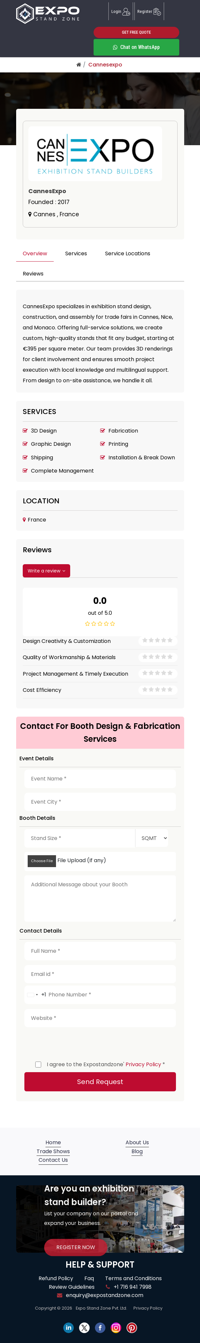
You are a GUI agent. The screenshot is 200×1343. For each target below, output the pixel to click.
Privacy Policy (143, 1064)
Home (53, 1142)
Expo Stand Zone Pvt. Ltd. (101, 1308)
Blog (137, 1151)
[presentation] (74, 1042)
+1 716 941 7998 (129, 1287)
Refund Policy (56, 1278)
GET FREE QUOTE (136, 32)
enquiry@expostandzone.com (100, 1295)
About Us (137, 1142)
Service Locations (127, 253)
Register (149, 11)
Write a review (46, 570)
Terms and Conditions (133, 1278)
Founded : (49, 202)
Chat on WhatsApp (136, 47)
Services (76, 253)
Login (120, 11)
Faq (89, 1278)
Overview (35, 253)
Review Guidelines (72, 1287)
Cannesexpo (105, 64)
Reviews (33, 273)
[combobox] (35, 995)
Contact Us (53, 1160)
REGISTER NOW (75, 1247)
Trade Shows (53, 1151)
